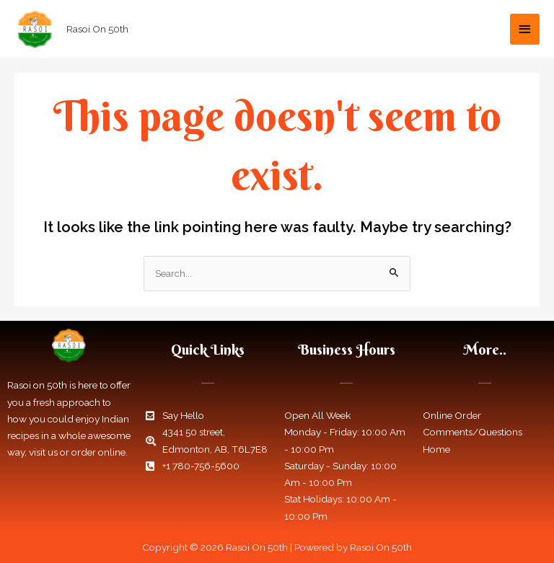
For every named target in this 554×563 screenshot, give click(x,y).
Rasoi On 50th (97, 29)
